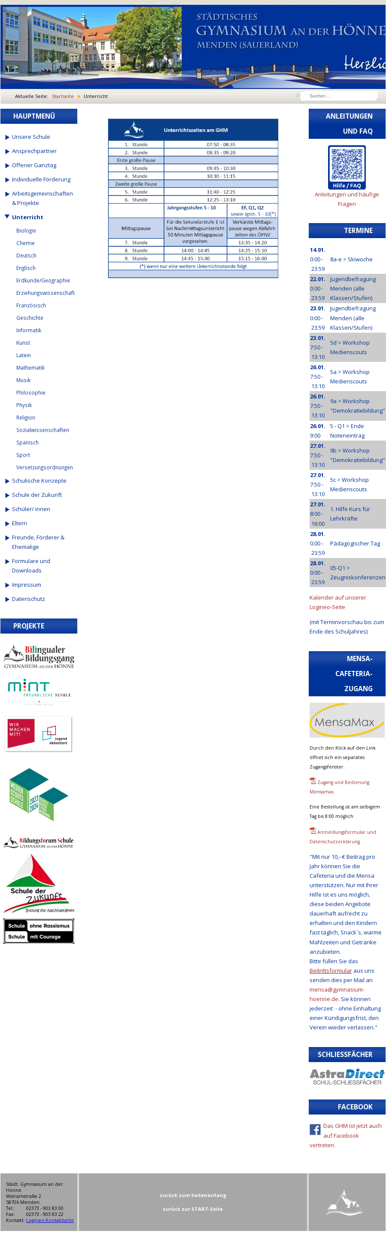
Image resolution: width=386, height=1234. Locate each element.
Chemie (25, 242)
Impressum (26, 584)
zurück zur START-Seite (193, 1209)
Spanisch (27, 442)
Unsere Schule (31, 137)
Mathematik (30, 367)
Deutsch (26, 255)
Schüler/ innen (31, 509)
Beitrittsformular (331, 970)
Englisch (26, 267)
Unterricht (27, 217)
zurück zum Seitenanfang (193, 1195)
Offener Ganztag (34, 165)
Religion (25, 417)
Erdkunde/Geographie (43, 280)
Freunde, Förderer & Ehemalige (38, 542)
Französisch (31, 305)
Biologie (26, 230)
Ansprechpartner (34, 151)
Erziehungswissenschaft (45, 292)
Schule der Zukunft (37, 495)
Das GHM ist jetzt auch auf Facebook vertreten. (346, 1135)
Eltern (19, 523)
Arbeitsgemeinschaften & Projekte (42, 198)
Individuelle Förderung (41, 179)
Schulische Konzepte (39, 480)
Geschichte (29, 317)
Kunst (23, 342)
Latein (23, 355)
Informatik (28, 330)
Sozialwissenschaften (42, 429)
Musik (23, 380)
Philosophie (31, 392)
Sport (23, 454)
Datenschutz (28, 599)
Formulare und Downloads (31, 565)
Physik (24, 404)
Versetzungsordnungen (44, 467)
